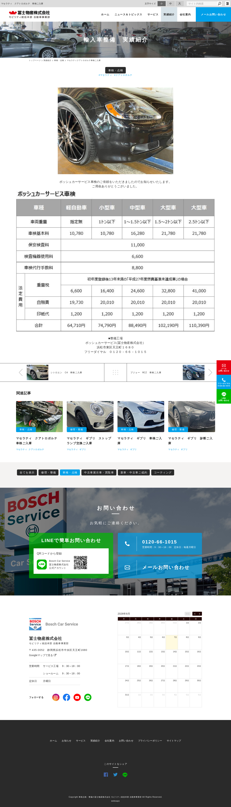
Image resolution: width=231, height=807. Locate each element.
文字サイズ (150, 3)
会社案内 (185, 14)
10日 (127, 652)
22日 (187, 666)
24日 (127, 681)
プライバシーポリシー (150, 740)
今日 (187, 614)
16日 (199, 652)
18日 (139, 666)
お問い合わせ (126, 740)
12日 (151, 652)
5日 (151, 637)
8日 (187, 637)
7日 (175, 637)
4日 (139, 637)
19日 (151, 666)
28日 (139, 623)
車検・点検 (115, 70)
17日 (127, 666)
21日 (175, 666)
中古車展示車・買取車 (99, 472)
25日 (139, 681)
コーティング (163, 472)
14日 (175, 652)
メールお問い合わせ (213, 14)
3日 (127, 637)
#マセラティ (105, 75)
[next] (199, 614)
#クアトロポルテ (123, 75)
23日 (199, 666)
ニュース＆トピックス (128, 14)
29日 (151, 623)
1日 (187, 623)
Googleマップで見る (42, 655)
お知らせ (66, 740)
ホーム (105, 14)
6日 (163, 637)
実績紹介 (169, 14)
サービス (153, 14)
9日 (199, 637)
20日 (163, 666)
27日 (127, 623)
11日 (139, 652)
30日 (163, 623)
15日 (187, 652)
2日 (199, 623)
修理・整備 (48, 472)
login (227, 3)
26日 (151, 681)
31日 (175, 623)
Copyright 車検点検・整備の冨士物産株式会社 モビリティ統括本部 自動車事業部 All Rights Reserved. (115, 797)
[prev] (194, 614)
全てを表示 (27, 472)
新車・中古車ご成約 (134, 472)
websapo (115, 801)
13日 (163, 652)
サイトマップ (174, 740)
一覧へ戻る (115, 372)
